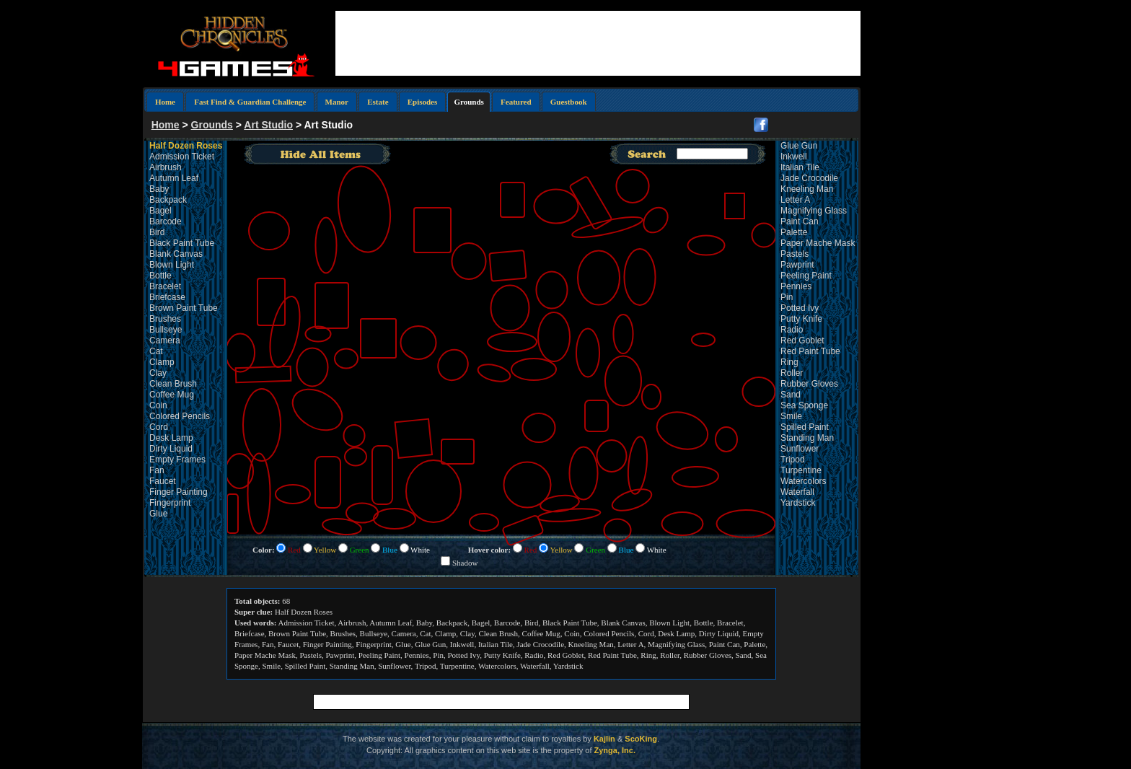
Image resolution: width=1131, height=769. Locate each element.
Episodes (423, 101)
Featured (516, 101)
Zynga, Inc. (614, 750)
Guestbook (568, 101)
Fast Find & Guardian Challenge (250, 101)
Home (165, 101)
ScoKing (641, 738)
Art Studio (268, 125)
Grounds (212, 125)
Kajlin (604, 738)
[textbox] (712, 153)
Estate (377, 101)
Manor (336, 101)
